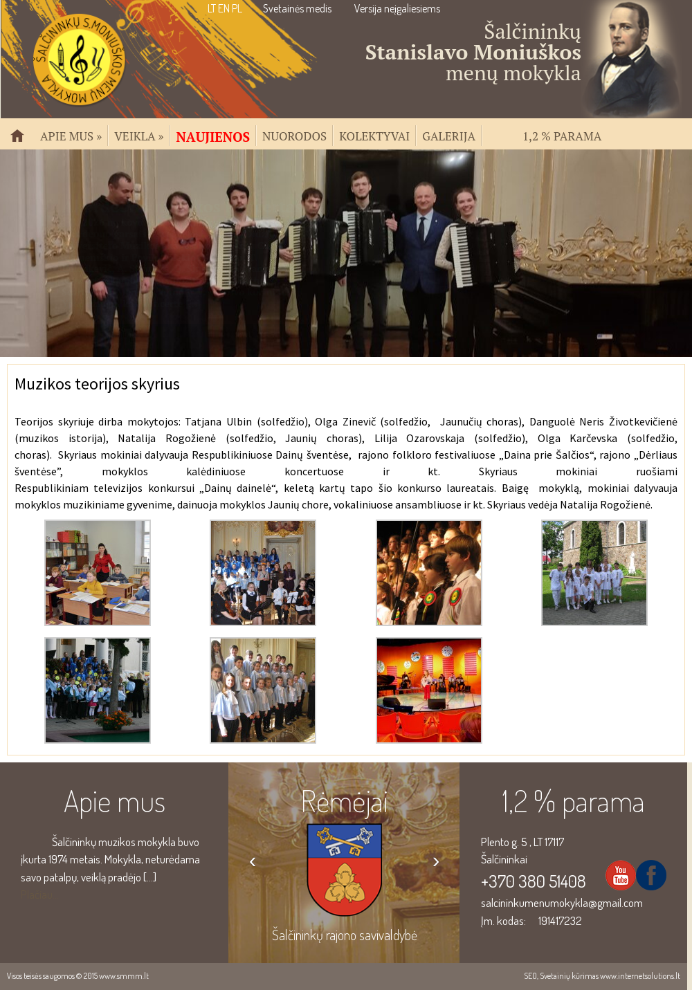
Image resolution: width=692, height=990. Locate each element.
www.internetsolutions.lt (640, 976)
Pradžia (23, 141)
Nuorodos (294, 135)
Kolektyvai (374, 135)
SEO (530, 976)
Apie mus (71, 135)
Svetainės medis (297, 8)
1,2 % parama (561, 135)
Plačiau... (40, 894)
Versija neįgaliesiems (397, 8)
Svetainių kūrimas (569, 976)
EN (224, 8)
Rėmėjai (344, 800)
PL (237, 8)
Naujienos (213, 135)
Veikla (138, 135)
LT (212, 8)
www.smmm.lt (124, 976)
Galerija (448, 135)
